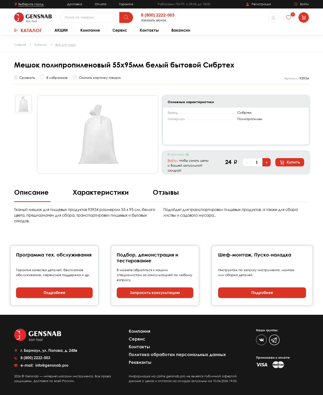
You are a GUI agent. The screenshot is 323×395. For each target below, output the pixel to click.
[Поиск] (126, 17)
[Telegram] (274, 340)
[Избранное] (288, 17)
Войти (172, 160)
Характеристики (102, 192)
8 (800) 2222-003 (157, 15)
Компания (90, 30)
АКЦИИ (61, 30)
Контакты (149, 30)
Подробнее (54, 292)
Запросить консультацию (155, 292)
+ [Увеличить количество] (266, 162)
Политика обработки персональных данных (177, 354)
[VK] (261, 340)
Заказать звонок (153, 20)
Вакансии (180, 30)
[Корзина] (303, 17)
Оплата (100, 4)
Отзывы (166, 192)
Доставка (74, 4)
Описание (32, 192)
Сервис (119, 30)
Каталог (28, 30)
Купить (290, 162)
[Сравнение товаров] (273, 17)
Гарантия (126, 4)
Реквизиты (140, 362)
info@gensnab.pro (51, 365)
